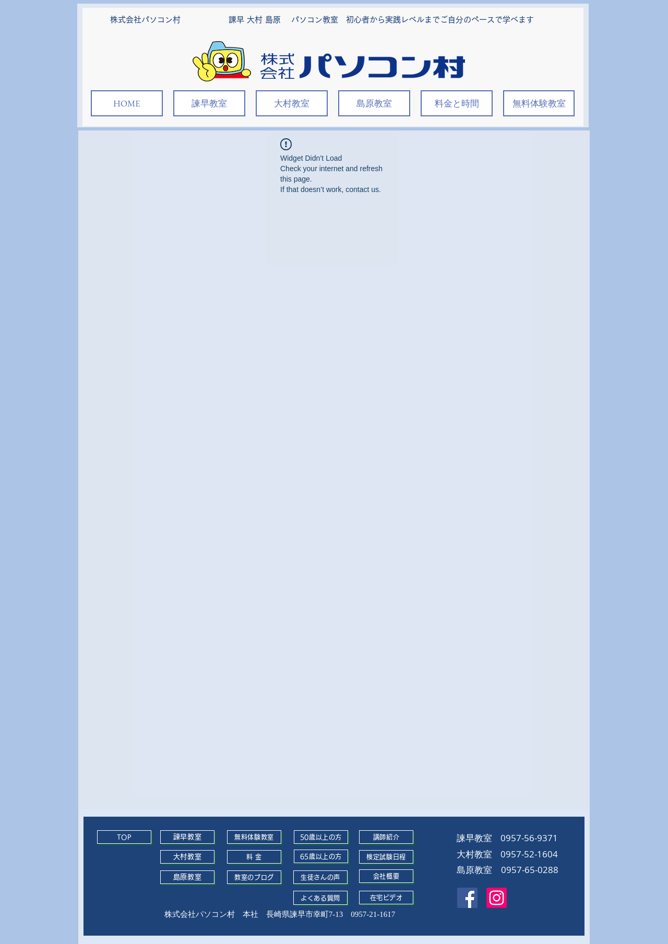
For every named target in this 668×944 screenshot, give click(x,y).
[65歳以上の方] (321, 856)
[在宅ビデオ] (386, 897)
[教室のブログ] (254, 877)
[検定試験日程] (386, 857)
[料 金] (254, 857)
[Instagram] (496, 898)
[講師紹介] (386, 837)
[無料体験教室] (254, 837)
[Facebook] (467, 898)
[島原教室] (187, 877)
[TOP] (124, 837)
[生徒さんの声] (320, 877)
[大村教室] (187, 857)
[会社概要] (386, 876)
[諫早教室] (187, 837)
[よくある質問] (320, 898)
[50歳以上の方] (321, 837)
